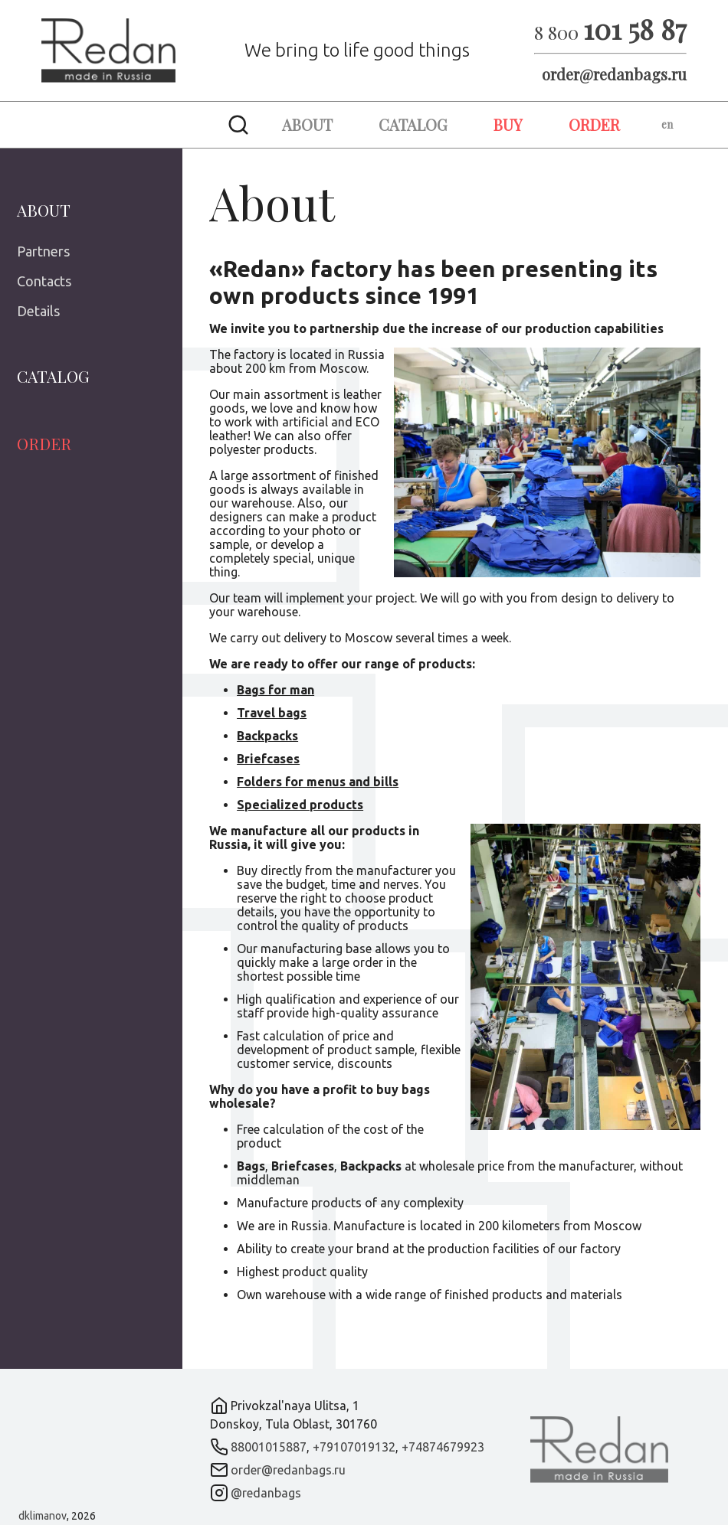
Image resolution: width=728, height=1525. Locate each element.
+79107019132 (354, 1447)
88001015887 (269, 1447)
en (667, 124)
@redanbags (266, 1493)
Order (594, 124)
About (307, 124)
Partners (43, 251)
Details (38, 310)
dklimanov (42, 1516)
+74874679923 (443, 1447)
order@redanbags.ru (614, 74)
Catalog (413, 124)
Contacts (44, 281)
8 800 (610, 32)
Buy (508, 124)
